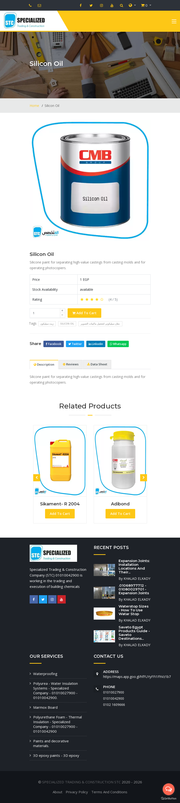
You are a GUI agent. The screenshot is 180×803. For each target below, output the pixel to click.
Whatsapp (118, 344)
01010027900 (113, 692)
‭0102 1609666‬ (114, 704)
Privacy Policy (77, 791)
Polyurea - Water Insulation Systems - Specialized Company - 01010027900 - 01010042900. (55, 690)
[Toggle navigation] (174, 22)
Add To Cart (84, 313)
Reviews (70, 364)
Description (44, 364)
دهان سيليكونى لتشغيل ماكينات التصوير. (100, 323)
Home (35, 105)
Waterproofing (45, 673)
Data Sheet (97, 364)
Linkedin (96, 344)
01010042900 (113, 698)
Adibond (120, 504)
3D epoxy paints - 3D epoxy (56, 755)
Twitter (75, 344)
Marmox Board (45, 707)
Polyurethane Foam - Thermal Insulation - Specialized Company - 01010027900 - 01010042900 (57, 724)
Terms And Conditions (109, 791)
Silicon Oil (42, 254)
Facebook (53, 344)
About (57, 791)
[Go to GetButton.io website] (168, 798)
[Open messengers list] (169, 789)
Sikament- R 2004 (60, 504)
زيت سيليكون (47, 323)
